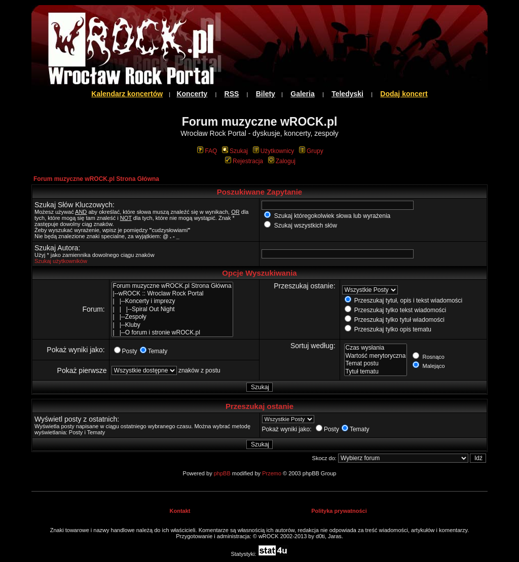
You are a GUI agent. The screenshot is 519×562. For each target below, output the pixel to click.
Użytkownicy (273, 151)
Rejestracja (244, 161)
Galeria (302, 94)
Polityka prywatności (338, 511)
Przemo (271, 473)
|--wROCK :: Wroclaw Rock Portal (172, 293)
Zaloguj (281, 161)
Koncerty (191, 94)
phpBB (222, 473)
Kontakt (180, 511)
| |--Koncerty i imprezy (172, 301)
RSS (232, 94)
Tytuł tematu (376, 372)
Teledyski (347, 94)
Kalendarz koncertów (127, 94)
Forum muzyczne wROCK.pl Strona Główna (96, 178)
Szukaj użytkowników (60, 261)
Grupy (311, 151)
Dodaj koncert (403, 94)
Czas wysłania (376, 348)
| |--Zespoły (172, 317)
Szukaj (235, 151)
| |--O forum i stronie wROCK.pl (172, 332)
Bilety (265, 94)
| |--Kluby (172, 325)
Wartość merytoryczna (376, 356)
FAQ (207, 151)
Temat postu (376, 363)
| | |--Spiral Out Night (172, 309)
